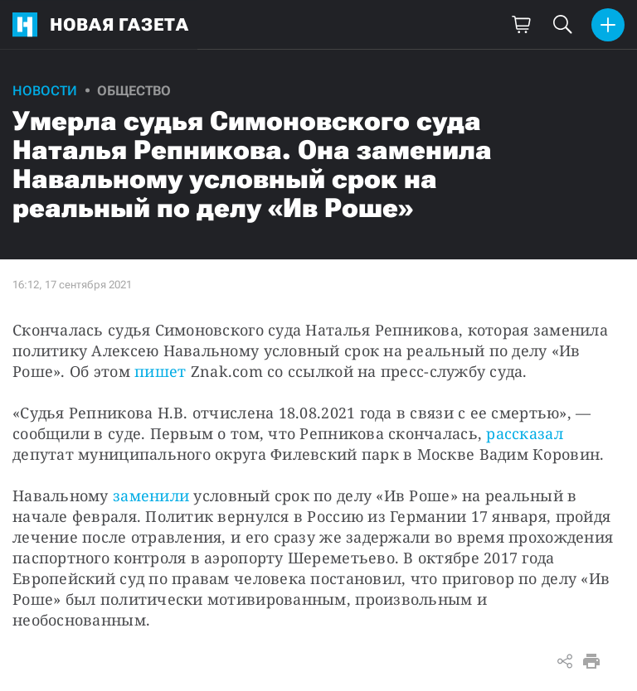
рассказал (524, 433)
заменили (151, 495)
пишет (160, 371)
